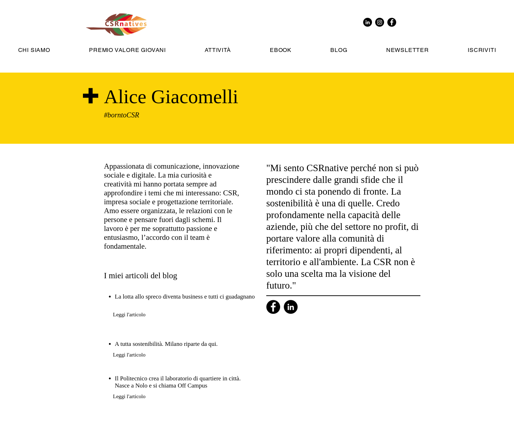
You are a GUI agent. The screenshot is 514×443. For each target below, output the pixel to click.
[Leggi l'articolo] (129, 314)
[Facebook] (273, 307)
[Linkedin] (291, 307)
